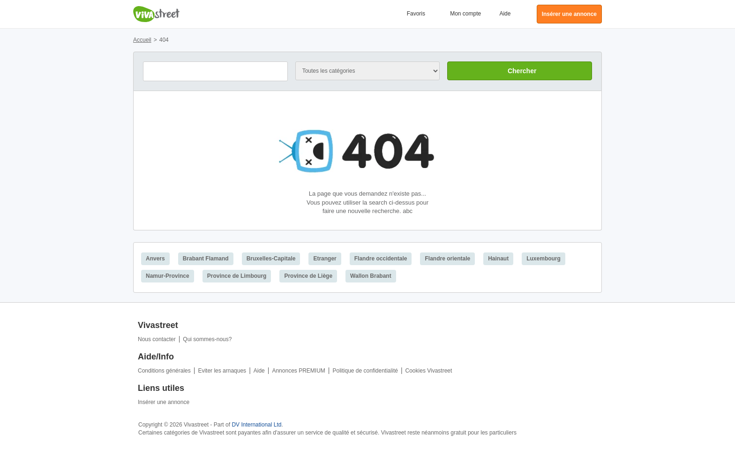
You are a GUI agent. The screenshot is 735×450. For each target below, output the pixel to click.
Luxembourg (543, 258)
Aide (504, 13)
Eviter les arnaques (222, 370)
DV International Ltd (256, 424)
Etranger (324, 258)
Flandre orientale (447, 258)
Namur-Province (167, 276)
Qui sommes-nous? (207, 339)
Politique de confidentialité (365, 370)
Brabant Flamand (206, 258)
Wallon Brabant (370, 276)
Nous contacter (157, 339)
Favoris (416, 13)
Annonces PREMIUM (298, 370)
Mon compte (465, 13)
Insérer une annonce (163, 402)
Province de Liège (308, 276)
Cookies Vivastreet (428, 370)
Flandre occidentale (380, 258)
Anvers (155, 258)
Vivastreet (156, 14)
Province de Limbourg (237, 276)
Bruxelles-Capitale (271, 258)
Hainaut (498, 258)
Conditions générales (164, 370)
